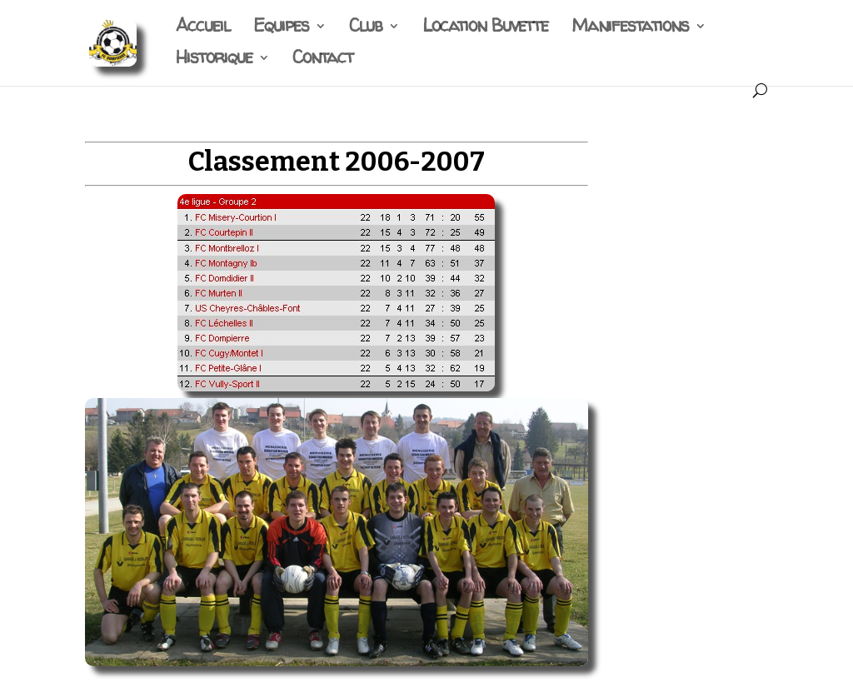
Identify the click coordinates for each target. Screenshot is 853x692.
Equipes (281, 28)
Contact (322, 60)
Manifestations (630, 28)
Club (365, 28)
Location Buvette (485, 28)
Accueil (203, 28)
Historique (214, 60)
